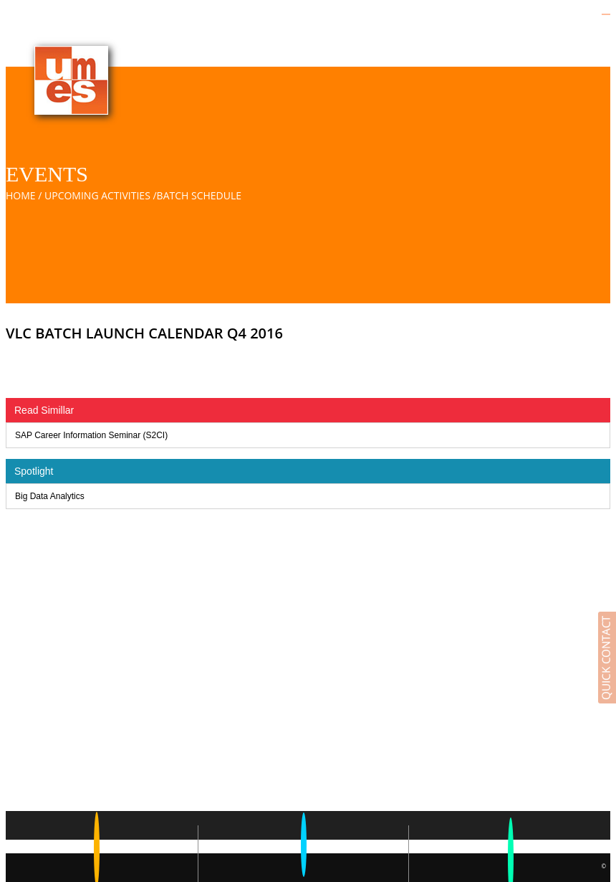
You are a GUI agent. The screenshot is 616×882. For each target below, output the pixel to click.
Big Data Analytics (50, 496)
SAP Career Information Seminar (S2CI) (91, 435)
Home (21, 195)
